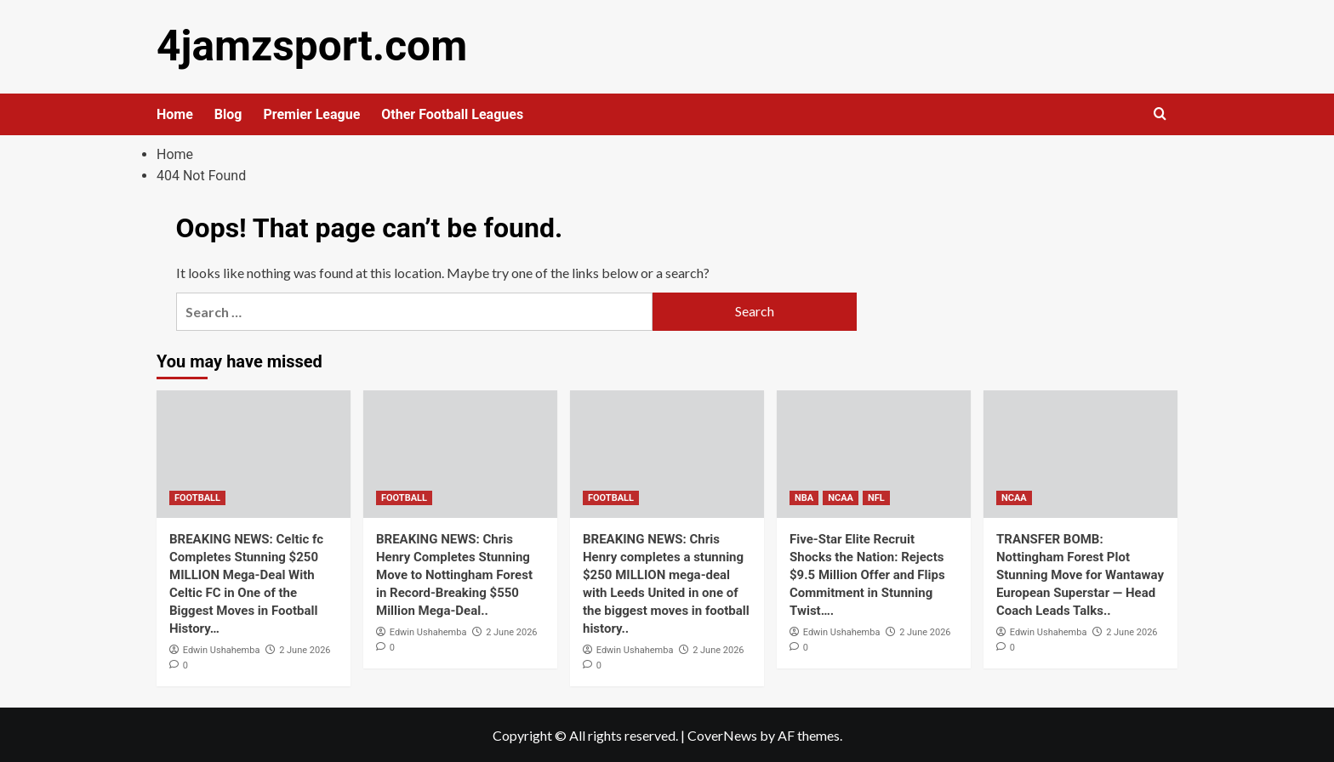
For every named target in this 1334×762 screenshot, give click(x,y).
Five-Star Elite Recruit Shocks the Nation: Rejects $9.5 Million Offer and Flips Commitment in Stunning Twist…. (867, 573)
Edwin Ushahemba (221, 648)
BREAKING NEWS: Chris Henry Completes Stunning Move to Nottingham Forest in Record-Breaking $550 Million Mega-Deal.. (454, 573)
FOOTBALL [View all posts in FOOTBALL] (197, 496)
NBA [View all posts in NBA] (804, 496)
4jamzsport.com (307, 45)
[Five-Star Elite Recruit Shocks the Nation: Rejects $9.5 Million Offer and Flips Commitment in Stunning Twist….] (874, 452)
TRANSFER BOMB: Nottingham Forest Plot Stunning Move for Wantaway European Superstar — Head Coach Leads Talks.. (1080, 573)
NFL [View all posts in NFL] (876, 496)
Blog (228, 113)
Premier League (311, 113)
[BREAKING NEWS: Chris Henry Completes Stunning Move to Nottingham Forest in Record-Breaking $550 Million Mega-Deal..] (460, 452)
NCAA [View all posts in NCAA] (840, 496)
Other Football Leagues (452, 113)
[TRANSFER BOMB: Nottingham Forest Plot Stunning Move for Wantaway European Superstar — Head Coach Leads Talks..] (1080, 452)
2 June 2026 (304, 648)
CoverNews (722, 733)
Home (175, 113)
